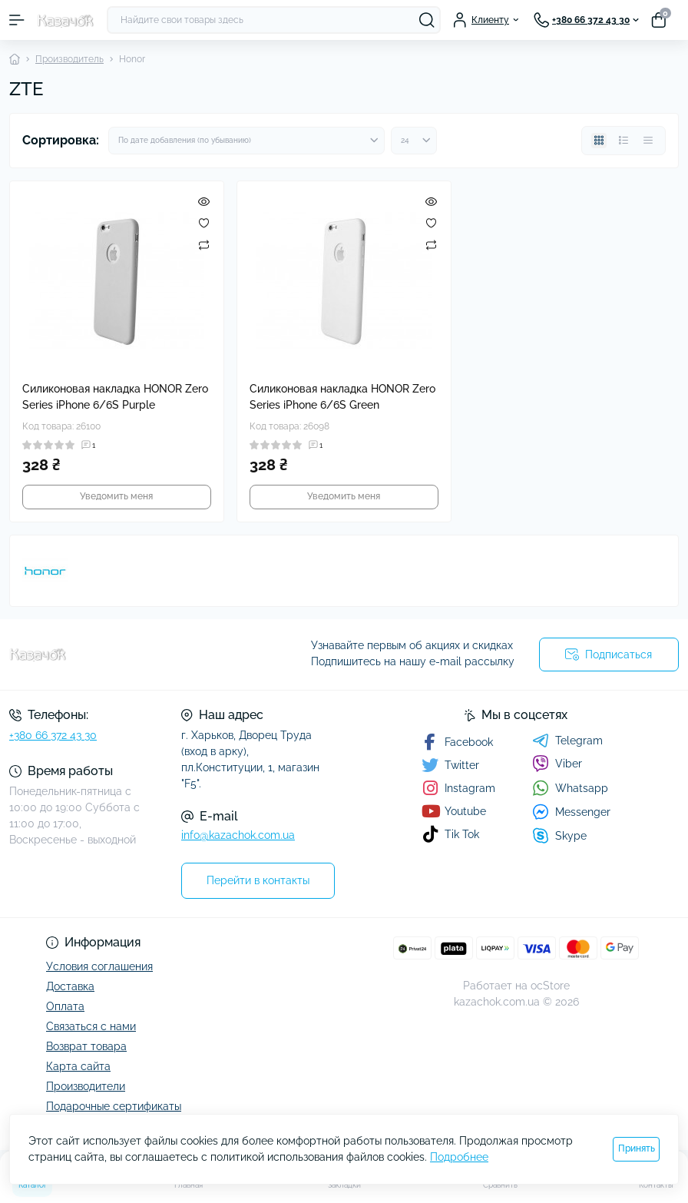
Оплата (65, 1006)
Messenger (571, 812)
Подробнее (459, 1157)
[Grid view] (599, 140)
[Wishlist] (204, 223)
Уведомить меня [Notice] (116, 496)
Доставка (70, 986)
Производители (85, 1086)
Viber (557, 763)
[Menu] (17, 20)
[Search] (427, 20)
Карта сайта (78, 1066)
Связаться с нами (91, 1026)
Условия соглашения (99, 966)
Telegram (567, 740)
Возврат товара (86, 1046)
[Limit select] (414, 140)
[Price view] (648, 140)
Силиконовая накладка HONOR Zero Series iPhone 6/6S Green (342, 397)
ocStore (550, 985)
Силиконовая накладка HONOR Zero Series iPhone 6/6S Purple (115, 397)
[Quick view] (204, 201)
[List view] (623, 140)
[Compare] (204, 244)
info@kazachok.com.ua (238, 835)
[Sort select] (246, 140)
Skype (559, 835)
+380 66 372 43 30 (53, 735)
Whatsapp (570, 788)
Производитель (69, 59)
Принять (636, 1148)
